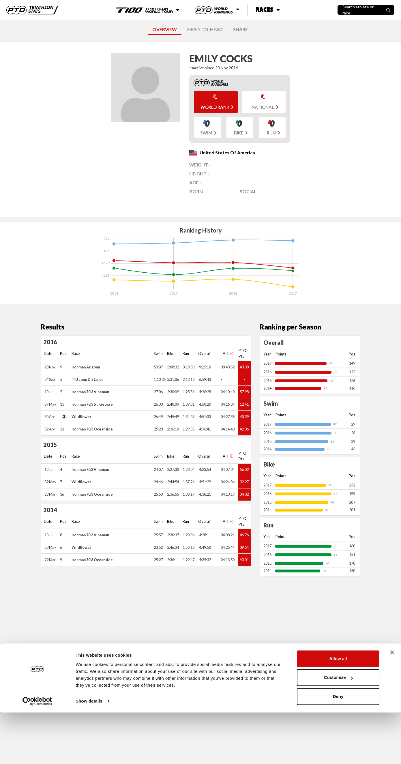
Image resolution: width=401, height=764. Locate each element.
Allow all (338, 710)
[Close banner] (392, 704)
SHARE (240, 29)
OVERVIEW (164, 29)
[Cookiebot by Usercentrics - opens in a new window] (37, 752)
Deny (338, 748)
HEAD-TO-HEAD (205, 29)
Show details (89, 752)
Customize (338, 728)
